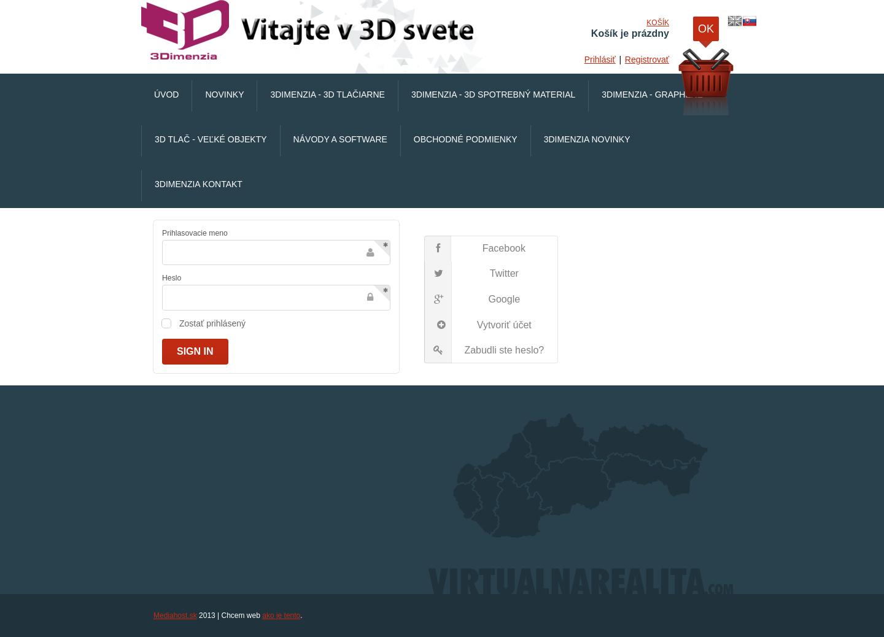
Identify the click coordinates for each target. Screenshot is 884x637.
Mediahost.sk (175, 615)
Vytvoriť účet (478, 325)
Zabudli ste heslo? (484, 350)
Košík (657, 22)
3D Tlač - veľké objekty (211, 139)
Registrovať (647, 59)
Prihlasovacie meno (195, 233)
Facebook (474, 248)
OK (706, 32)
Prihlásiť (600, 59)
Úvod (166, 94)
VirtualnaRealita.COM (310, 30)
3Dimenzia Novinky (587, 139)
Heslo (171, 278)
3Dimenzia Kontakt (198, 184)
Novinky (224, 94)
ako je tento (281, 615)
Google (472, 299)
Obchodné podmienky (466, 139)
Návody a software (340, 139)
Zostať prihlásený (212, 323)
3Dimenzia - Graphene (652, 94)
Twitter (471, 274)
